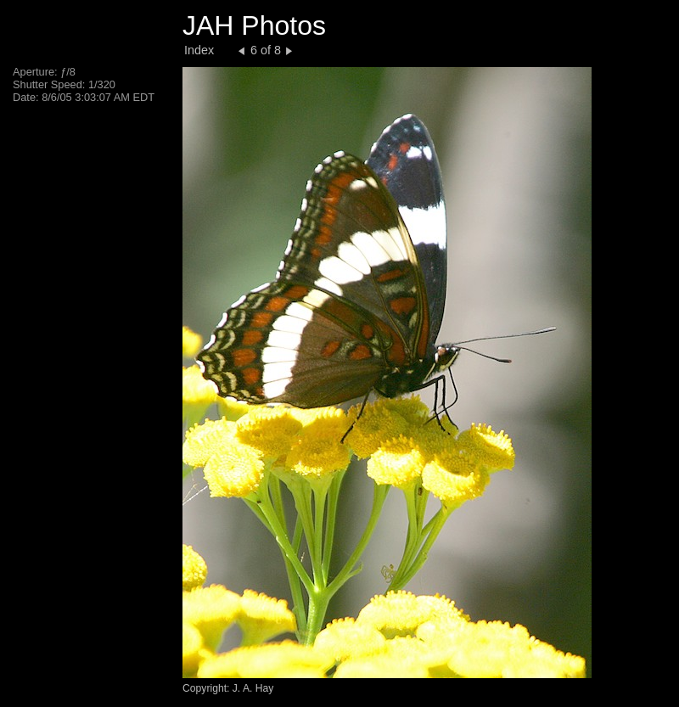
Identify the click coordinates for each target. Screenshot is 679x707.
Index (199, 50)
